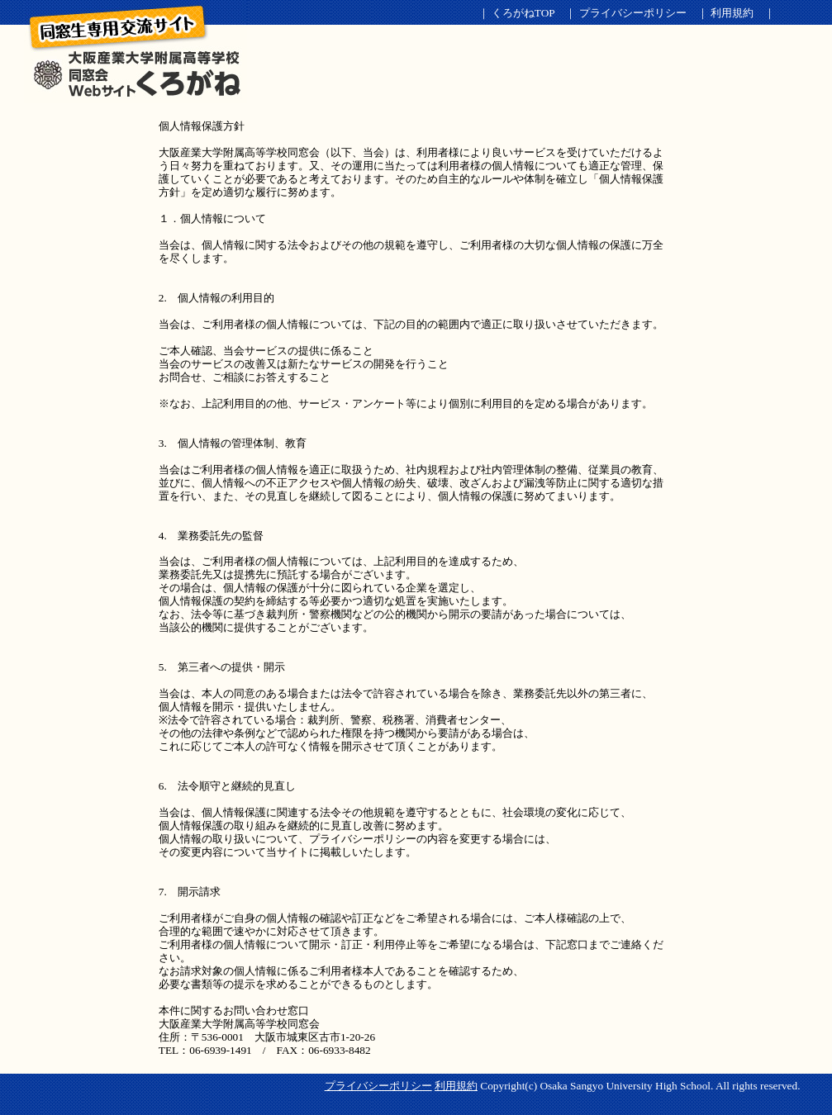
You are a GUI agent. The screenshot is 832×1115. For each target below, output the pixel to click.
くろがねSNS (135, 51)
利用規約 (732, 13)
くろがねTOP (523, 13)
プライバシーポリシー (633, 13)
